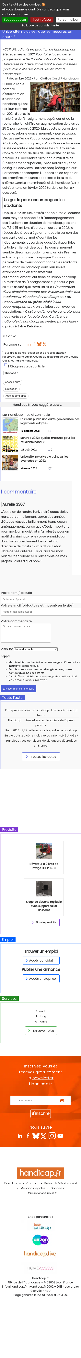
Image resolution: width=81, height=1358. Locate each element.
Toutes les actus (40, 756)
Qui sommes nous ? (42, 1193)
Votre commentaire (16, 621)
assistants (37, 673)
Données (57, 1188)
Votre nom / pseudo (16, 593)
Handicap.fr (37, 1287)
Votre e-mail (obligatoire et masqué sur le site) (37, 605)
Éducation (11, 389)
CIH (74, 182)
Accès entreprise (40, 978)
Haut (48, 1291)
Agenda (41, 1011)
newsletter (42, 1078)
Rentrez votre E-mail (41, 1093)
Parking (41, 1016)
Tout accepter (15, 19)
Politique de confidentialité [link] (40, 25)
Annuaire (41, 1021)
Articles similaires (16, 395)
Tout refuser (42, 19)
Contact (32, 1183)
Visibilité (7, 649)
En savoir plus (40, 1030)
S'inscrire (41, 1113)
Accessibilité (12, 382)
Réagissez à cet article (27, 366)
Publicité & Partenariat (60, 1183)
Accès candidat (38, 960)
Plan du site (12, 1183)
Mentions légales (33, 1188)
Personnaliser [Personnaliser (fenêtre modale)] (68, 19)
